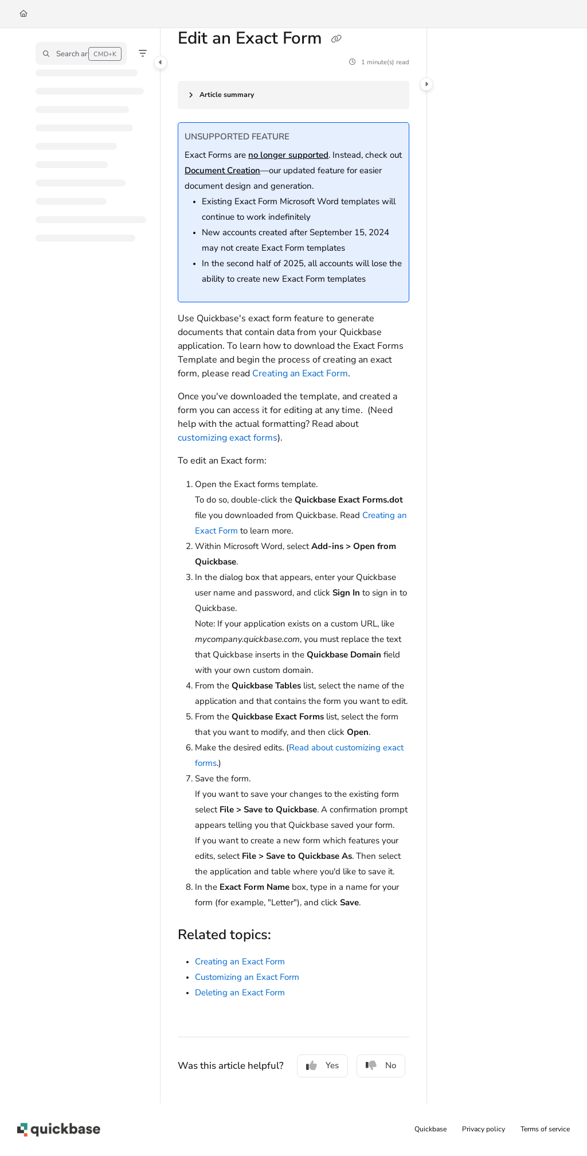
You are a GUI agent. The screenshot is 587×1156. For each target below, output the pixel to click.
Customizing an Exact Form (247, 977)
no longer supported (288, 155)
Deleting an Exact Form (240, 992)
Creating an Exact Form (300, 373)
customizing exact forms (227, 437)
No (381, 1065)
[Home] (23, 14)
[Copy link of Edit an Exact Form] (336, 39)
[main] (293, 565)
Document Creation (222, 170)
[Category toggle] (160, 62)
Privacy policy (483, 1129)
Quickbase (430, 1129)
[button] (81, 53)
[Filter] (143, 53)
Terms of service (545, 1129)
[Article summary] (293, 95)
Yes (322, 1065)
